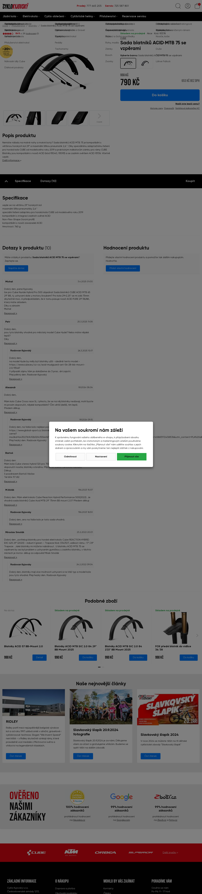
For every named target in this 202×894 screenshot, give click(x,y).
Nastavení (101, 457)
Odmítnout (70, 457)
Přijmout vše (132, 457)
